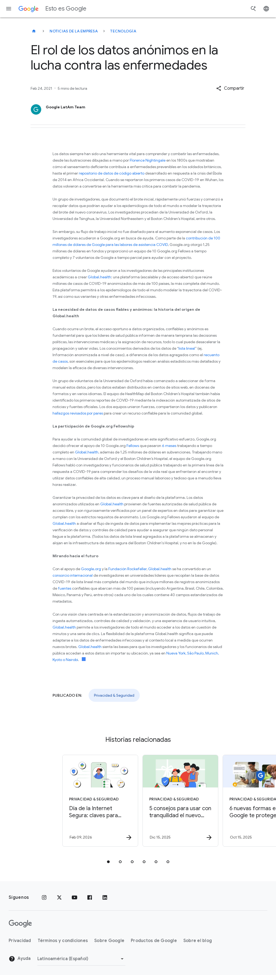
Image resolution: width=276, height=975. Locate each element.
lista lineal (186, 348)
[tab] (108, 862)
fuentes (64, 588)
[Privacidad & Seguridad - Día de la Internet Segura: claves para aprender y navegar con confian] (97, 800)
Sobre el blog (197, 940)
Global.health (99, 277)
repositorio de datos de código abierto (111, 173)
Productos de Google (154, 940)
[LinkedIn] (104, 897)
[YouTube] (74, 897)
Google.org (91, 568)
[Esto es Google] (33, 31)
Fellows (132, 445)
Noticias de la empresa (74, 31)
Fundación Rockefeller (127, 568)
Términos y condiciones (63, 940)
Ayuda (20, 959)
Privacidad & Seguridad (114, 695)
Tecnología (123, 31)
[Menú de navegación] (8, 8)
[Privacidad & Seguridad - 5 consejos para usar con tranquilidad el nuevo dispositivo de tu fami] (177, 800)
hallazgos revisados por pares (78, 413)
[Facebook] (89, 897)
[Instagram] (44, 897)
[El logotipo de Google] (20, 923)
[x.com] (59, 897)
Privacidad (20, 940)
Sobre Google (109, 940)
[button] (230, 88)
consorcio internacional (73, 575)
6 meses (169, 445)
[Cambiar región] (81, 958)
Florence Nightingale (147, 160)
